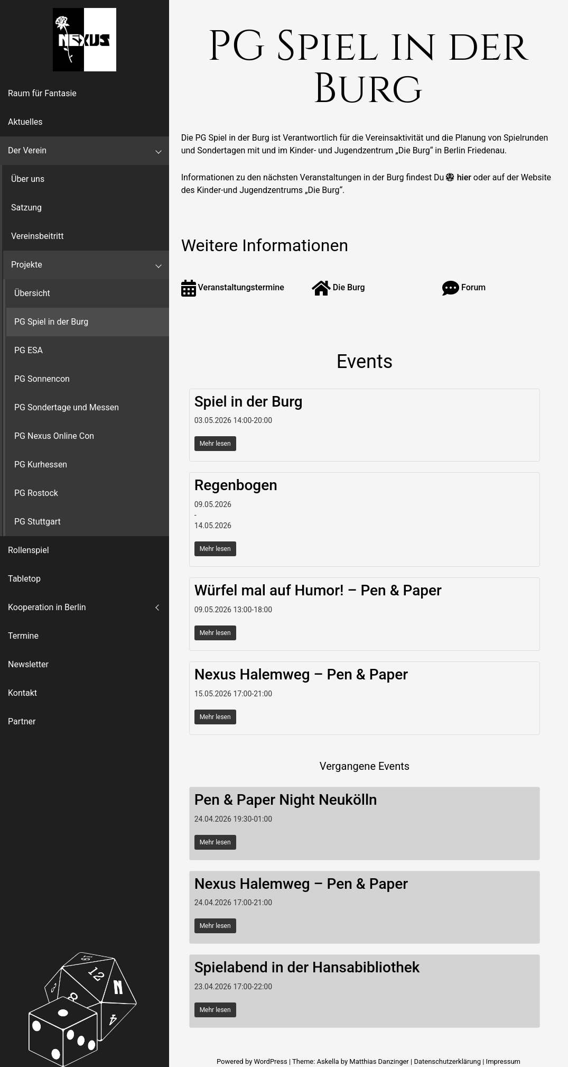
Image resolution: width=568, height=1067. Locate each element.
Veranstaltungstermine (232, 287)
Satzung (26, 208)
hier (464, 177)
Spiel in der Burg (248, 401)
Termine (23, 636)
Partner (22, 721)
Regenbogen (235, 485)
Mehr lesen (215, 443)
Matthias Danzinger (378, 1061)
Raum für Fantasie (42, 93)
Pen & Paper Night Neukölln (285, 799)
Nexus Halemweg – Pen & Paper (301, 674)
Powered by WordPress (253, 1061)
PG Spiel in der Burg (51, 322)
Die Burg (338, 287)
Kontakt (22, 693)
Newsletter (28, 664)
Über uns (27, 179)
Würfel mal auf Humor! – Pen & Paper (318, 590)
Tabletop (24, 579)
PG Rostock (36, 493)
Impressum (503, 1061)
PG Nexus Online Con (54, 436)
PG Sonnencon (42, 379)
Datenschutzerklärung (447, 1061)
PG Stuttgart (37, 522)
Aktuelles (25, 122)
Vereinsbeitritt (37, 236)
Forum (464, 287)
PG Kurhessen (40, 464)
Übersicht (32, 293)
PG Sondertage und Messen (66, 407)
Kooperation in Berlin (47, 607)
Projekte (26, 265)
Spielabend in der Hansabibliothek (307, 967)
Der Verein (27, 150)
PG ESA (28, 350)
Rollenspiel (28, 550)
